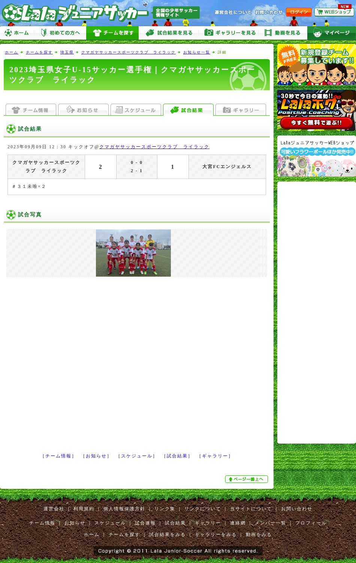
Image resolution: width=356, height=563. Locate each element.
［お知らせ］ (96, 456)
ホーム (17, 33)
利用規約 (83, 508)
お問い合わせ (297, 508)
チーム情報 (42, 523)
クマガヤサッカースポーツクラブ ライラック (128, 52)
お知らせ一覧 (196, 52)
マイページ (331, 33)
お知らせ (74, 523)
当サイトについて (251, 508)
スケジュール (110, 523)
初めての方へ (60, 33)
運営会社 (53, 508)
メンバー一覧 (270, 523)
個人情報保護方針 (124, 508)
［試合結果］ (177, 456)
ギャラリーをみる (229, 33)
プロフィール (311, 523)
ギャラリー (208, 523)
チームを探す (112, 33)
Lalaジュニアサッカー (104, 13)
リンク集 (164, 508)
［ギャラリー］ (215, 456)
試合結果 (175, 523)
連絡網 (238, 523)
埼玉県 (67, 52)
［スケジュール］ (137, 456)
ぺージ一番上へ (247, 479)
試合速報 (145, 523)
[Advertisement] (70, 359)
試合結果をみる (167, 534)
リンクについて (202, 508)
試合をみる (169, 33)
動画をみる (283, 33)
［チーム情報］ (58, 456)
